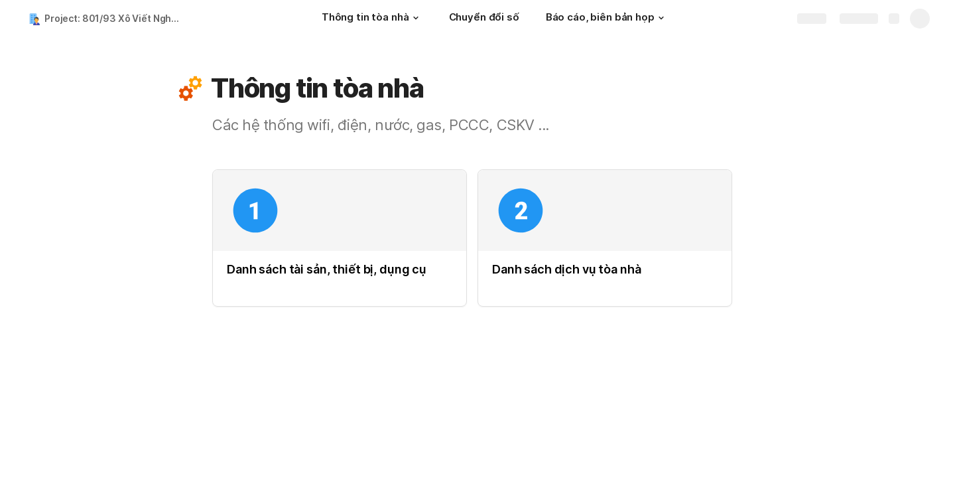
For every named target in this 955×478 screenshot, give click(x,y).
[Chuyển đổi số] (484, 18)
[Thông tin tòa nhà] (372, 18)
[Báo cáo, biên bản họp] (607, 18)
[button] (415, 18)
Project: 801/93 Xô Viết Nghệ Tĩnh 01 (115, 18)
